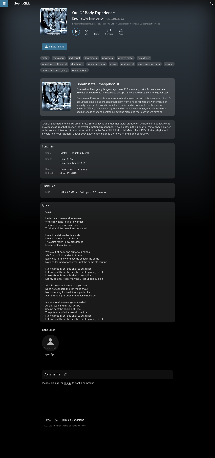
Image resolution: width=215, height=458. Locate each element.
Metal (63, 153)
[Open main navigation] (4, 3)
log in (67, 383)
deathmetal (91, 58)
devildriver (144, 58)
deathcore (77, 64)
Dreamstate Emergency (88, 18)
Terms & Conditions (73, 419)
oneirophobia (79, 70)
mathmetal (127, 64)
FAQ (56, 419)
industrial (74, 58)
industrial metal (96, 64)
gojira (113, 64)
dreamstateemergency (55, 70)
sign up (55, 383)
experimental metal (149, 64)
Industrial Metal (80, 153)
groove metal (125, 58)
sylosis (169, 64)
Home (47, 419)
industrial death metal (54, 64)
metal (45, 58)
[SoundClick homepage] (22, 3)
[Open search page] (211, 3)
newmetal (108, 58)
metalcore (58, 58)
